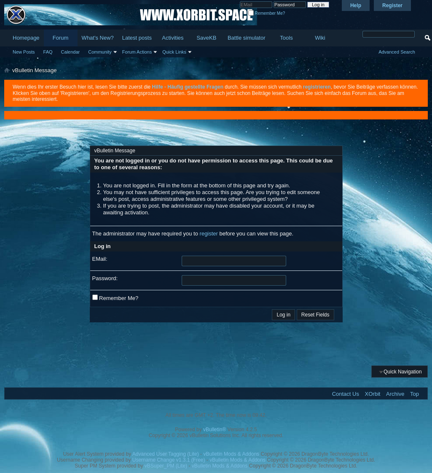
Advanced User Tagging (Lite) (165, 454)
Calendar (70, 51)
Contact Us (345, 394)
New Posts (24, 51)
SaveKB (206, 38)
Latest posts (137, 38)
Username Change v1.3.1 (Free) (168, 460)
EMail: (99, 259)
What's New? (98, 38)
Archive (395, 394)
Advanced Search (396, 51)
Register (392, 5)
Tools (286, 38)
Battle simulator (247, 38)
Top (414, 394)
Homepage (26, 38)
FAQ (48, 51)
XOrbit (373, 394)
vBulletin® (214, 429)
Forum (61, 38)
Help (355, 5)
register (209, 233)
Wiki (320, 38)
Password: (105, 278)
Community (100, 51)
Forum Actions (137, 51)
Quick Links (174, 51)
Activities (172, 38)
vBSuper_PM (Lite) (166, 466)
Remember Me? (266, 13)
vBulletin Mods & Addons (231, 454)
